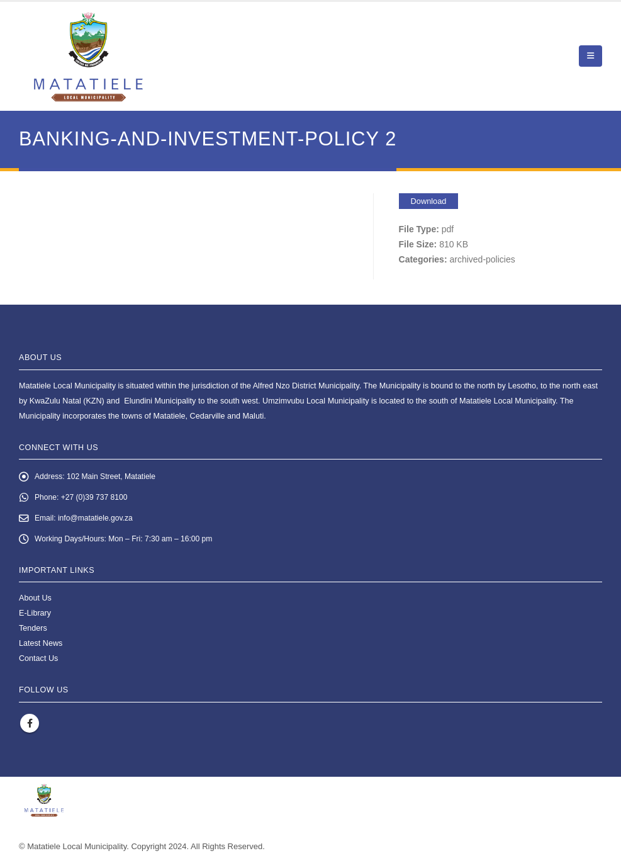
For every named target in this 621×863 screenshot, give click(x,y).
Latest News (40, 646)
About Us (35, 601)
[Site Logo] (88, 56)
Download (429, 201)
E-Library (35, 616)
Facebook (29, 726)
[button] (590, 56)
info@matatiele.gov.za (98, 520)
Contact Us (38, 661)
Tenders (33, 631)
